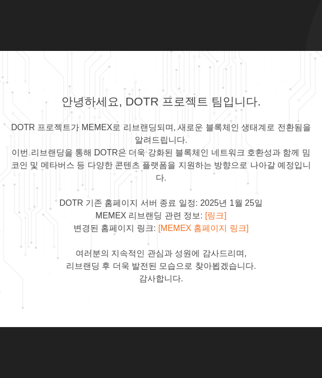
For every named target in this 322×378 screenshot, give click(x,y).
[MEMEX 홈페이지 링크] (203, 228)
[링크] (216, 215)
